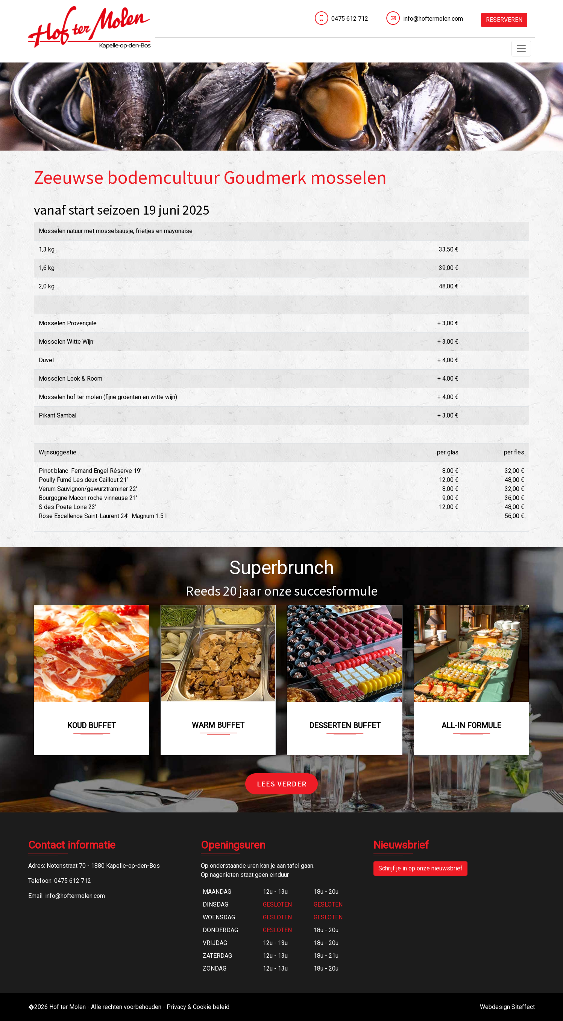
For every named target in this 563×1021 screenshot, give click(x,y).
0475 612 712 (349, 18)
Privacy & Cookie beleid (198, 1006)
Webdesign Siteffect (507, 1006)
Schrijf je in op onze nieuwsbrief (420, 868)
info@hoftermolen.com (433, 18)
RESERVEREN (504, 19)
